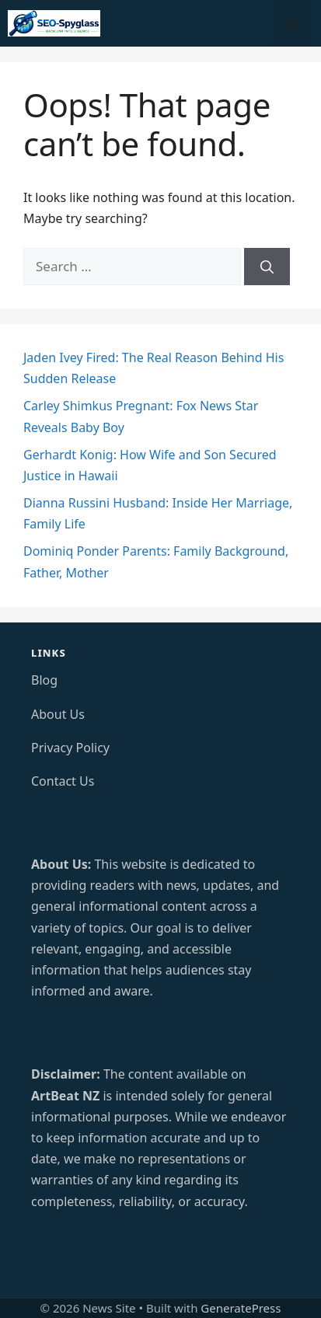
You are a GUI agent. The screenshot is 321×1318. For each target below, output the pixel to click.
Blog (44, 680)
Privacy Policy (70, 747)
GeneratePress (241, 1308)
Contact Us (62, 781)
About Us (58, 714)
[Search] (267, 266)
